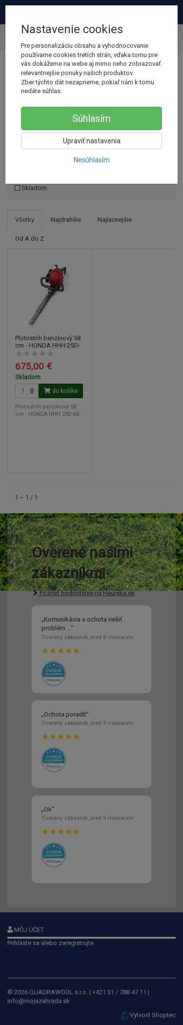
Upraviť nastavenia (92, 141)
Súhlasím (91, 118)
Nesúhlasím (92, 160)
